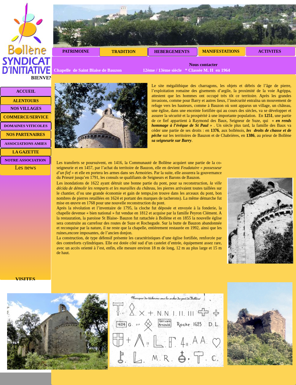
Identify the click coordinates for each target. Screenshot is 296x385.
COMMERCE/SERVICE (26, 117)
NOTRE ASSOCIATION (25, 160)
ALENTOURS (26, 101)
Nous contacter (203, 64)
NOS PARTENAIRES (25, 134)
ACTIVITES (269, 51)
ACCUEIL (26, 91)
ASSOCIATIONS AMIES (25, 143)
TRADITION (124, 51)
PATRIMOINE (75, 51)
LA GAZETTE (25, 152)
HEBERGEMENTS (171, 51)
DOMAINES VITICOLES (26, 125)
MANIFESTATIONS (220, 51)
